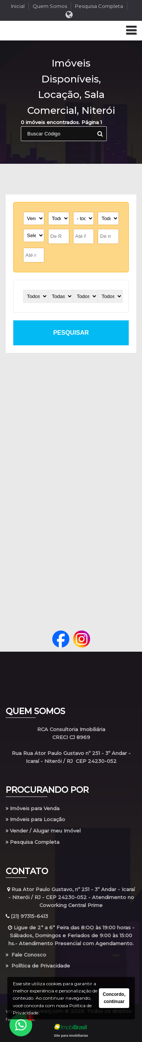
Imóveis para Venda (32, 808)
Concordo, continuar (114, 998)
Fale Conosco (26, 955)
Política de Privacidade (38, 966)
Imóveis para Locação (35, 819)
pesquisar (71, 332)
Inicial (18, 6)
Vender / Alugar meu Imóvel (43, 831)
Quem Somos (50, 6)
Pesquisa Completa (99, 6)
